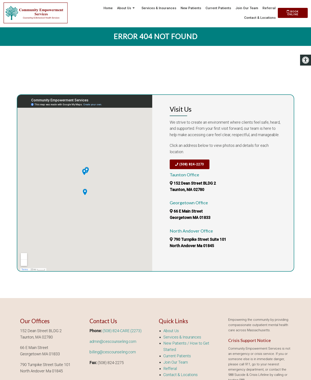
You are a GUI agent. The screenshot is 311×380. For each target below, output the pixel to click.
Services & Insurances (159, 8)
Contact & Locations (260, 18)
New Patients (191, 8)
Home (108, 8)
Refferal (170, 368)
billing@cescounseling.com (113, 352)
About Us (124, 8)
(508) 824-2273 (189, 164)
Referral (269, 8)
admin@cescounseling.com (113, 341)
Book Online (293, 13)
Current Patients (218, 8)
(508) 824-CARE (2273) (122, 330)
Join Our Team (246, 8)
